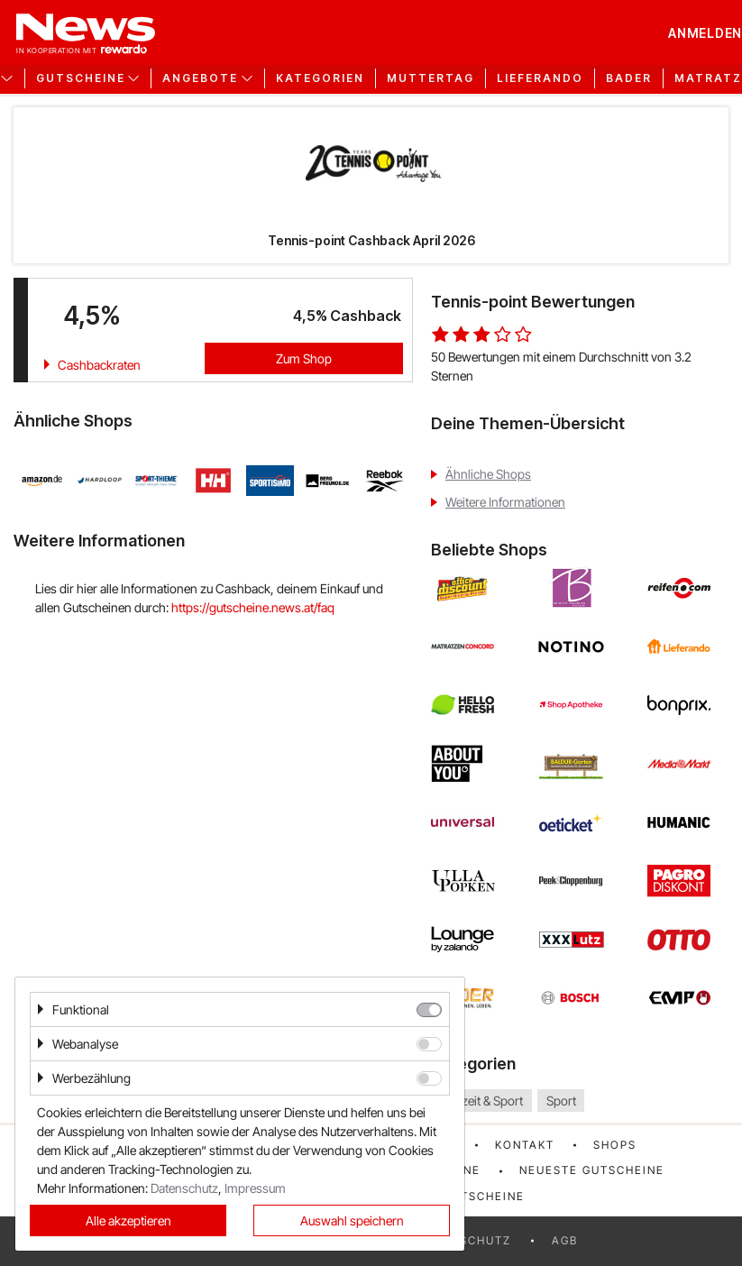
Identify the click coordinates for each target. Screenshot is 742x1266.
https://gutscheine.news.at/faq (252, 607)
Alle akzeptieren (128, 1220)
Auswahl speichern (352, 1220)
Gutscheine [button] (80, 78)
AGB (565, 1240)
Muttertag (430, 78)
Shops (615, 1144)
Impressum (255, 1188)
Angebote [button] (200, 78)
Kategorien (320, 78)
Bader (629, 78)
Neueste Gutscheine (591, 1170)
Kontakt (524, 1144)
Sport (561, 1100)
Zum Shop (304, 358)
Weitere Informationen (505, 501)
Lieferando (540, 78)
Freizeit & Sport (482, 1100)
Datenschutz (184, 1188)
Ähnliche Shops (488, 474)
